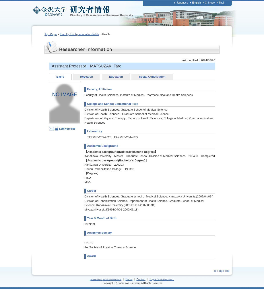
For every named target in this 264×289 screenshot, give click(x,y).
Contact (140, 279)
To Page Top (221, 270)
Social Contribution (152, 76)
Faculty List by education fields (79, 34)
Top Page (51, 34)
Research (86, 76)
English (196, 2)
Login (161, 279)
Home (129, 279)
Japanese (182, 2)
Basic (60, 76)
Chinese (210, 2)
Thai (221, 2)
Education (116, 76)
